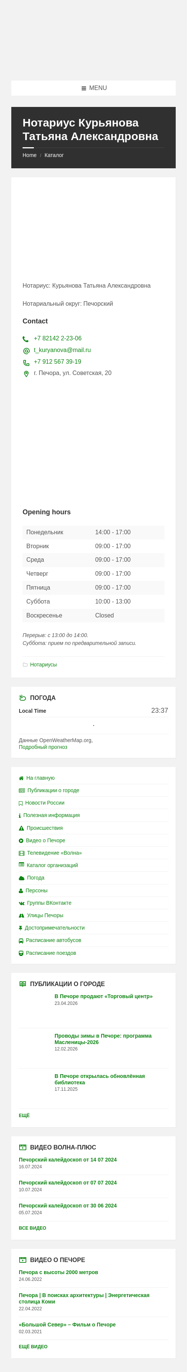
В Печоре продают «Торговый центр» (104, 996)
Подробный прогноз (43, 747)
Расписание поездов (47, 953)
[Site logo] (93, 66)
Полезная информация (49, 815)
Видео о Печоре (42, 840)
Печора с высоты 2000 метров (58, 1272)
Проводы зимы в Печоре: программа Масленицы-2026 (103, 1039)
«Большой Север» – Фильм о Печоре (67, 1325)
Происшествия (41, 828)
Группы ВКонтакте (45, 903)
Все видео (32, 1228)
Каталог (54, 155)
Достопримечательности (52, 928)
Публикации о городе (49, 790)
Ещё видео (33, 1346)
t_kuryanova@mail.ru (62, 350)
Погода (31, 878)
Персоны (33, 890)
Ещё (24, 1115)
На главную (37, 778)
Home (29, 155)
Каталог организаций (48, 865)
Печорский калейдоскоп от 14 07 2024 (68, 1160)
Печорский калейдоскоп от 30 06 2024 (68, 1206)
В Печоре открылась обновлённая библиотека (100, 1079)
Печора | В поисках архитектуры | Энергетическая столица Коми (84, 1298)
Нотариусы (43, 665)
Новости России (41, 803)
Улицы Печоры (41, 915)
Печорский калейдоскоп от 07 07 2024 (68, 1183)
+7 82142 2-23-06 (58, 338)
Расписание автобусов (50, 940)
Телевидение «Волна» (50, 853)
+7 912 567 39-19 (57, 361)
